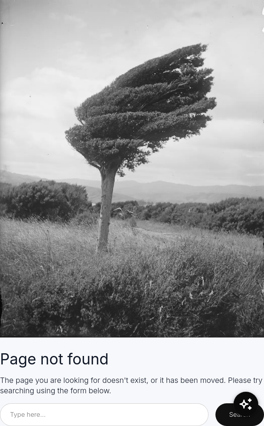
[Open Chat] (246, 404)
